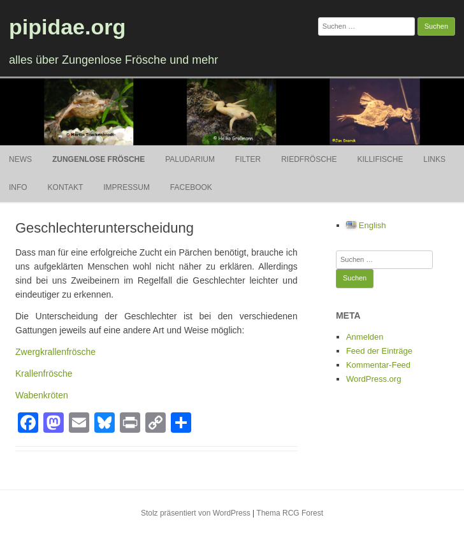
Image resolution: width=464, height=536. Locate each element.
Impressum (126, 187)
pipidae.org (67, 27)
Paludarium (190, 159)
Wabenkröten (41, 395)
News (20, 159)
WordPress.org (373, 379)
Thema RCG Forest (289, 513)
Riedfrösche (309, 159)
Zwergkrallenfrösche (55, 352)
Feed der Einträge (379, 351)
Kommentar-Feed (378, 365)
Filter (248, 159)
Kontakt (65, 187)
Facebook (191, 187)
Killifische (380, 159)
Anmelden (365, 337)
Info (18, 187)
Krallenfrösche (44, 373)
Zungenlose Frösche (98, 159)
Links (434, 159)
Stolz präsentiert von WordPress (195, 513)
